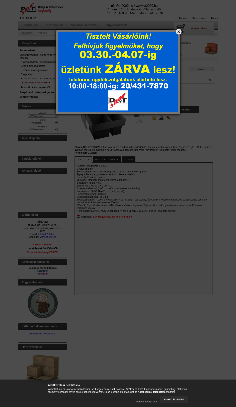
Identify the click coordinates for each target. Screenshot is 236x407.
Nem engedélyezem (146, 401)
